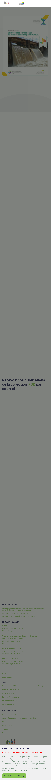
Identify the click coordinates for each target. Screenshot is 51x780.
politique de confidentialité (17, 770)
